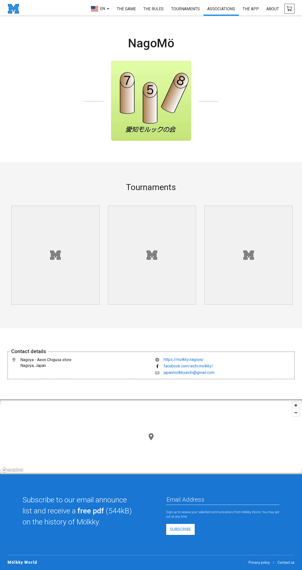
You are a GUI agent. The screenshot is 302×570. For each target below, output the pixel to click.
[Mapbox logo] (13, 470)
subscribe (180, 529)
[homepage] (13, 9)
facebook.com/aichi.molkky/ (188, 366)
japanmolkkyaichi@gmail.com (189, 372)
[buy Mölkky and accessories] (289, 9)
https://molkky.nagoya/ (184, 359)
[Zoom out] (295, 412)
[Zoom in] (295, 405)
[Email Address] (223, 499)
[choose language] (100, 9)
